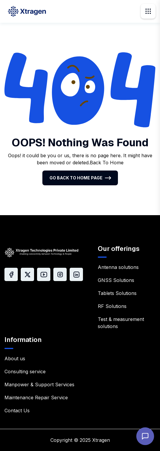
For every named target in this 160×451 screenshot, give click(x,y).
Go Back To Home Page (76, 177)
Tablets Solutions (117, 293)
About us (14, 358)
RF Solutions (112, 306)
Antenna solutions (118, 267)
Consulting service (25, 371)
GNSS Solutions (116, 280)
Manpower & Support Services (39, 384)
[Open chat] (145, 436)
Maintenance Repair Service (36, 397)
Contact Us (17, 410)
